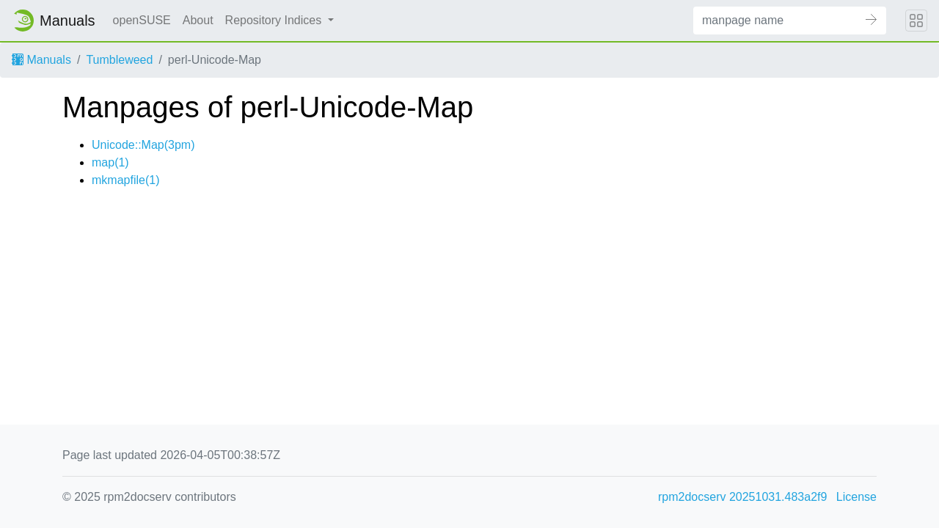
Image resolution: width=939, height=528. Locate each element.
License (856, 497)
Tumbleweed (119, 60)
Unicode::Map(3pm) (143, 145)
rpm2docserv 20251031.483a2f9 (742, 497)
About (198, 20)
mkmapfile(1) (125, 180)
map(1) (110, 162)
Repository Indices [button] (275, 20)
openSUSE (142, 20)
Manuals (41, 60)
